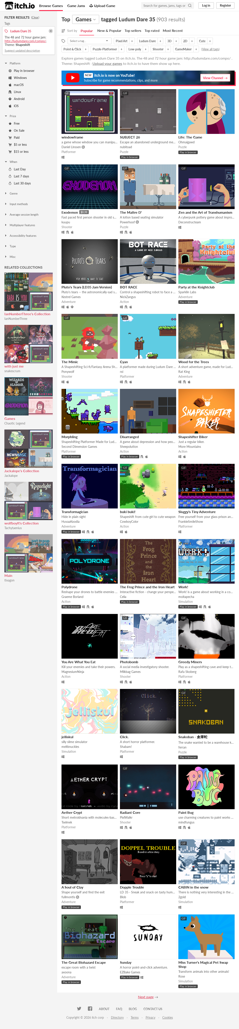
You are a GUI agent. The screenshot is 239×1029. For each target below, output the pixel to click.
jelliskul (67, 737)
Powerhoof (127, 222)
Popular (87, 31)
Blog (133, 1009)
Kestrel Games (71, 297)
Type (10, 246)
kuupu (66, 222)
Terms (135, 1017)
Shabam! (126, 747)
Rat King (184, 371)
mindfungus (186, 822)
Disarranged (129, 437)
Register (225, 5)
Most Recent (173, 30)
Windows (18, 78)
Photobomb (129, 662)
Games (9, 418)
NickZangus (128, 297)
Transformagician (75, 512)
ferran (182, 747)
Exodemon (70, 212)
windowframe (72, 137)
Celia (123, 597)
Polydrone (70, 587)
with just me (14, 366)
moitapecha (186, 597)
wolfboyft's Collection (21, 523)
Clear (35, 17)
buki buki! (128, 512)
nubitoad (126, 147)
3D (169, 41)
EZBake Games (130, 972)
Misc (10, 257)
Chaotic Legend (14, 423)
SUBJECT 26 (130, 137)
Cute (202, 41)
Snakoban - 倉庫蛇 (192, 737)
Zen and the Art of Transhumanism (205, 212)
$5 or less (18, 144)
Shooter (158, 49)
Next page (146, 997)
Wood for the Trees (193, 362)
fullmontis (68, 897)
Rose (181, 976)
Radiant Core (130, 812)
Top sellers (133, 30)
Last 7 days (19, 176)
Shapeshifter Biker (193, 437)
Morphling (70, 437)
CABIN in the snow (193, 887)
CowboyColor (129, 521)
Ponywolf (68, 371)
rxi (121, 371)
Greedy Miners (190, 662)
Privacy (150, 1017)
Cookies (167, 1017)
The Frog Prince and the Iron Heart (147, 587)
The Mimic (70, 362)
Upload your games (107, 63)
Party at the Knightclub (196, 287)
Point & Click (72, 49)
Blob (123, 897)
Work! (183, 587)
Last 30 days (20, 183)
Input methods (16, 204)
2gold (182, 897)
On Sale (16, 130)
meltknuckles (70, 747)
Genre (11, 193)
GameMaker (183, 49)
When (10, 162)
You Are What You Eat (79, 662)
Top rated (152, 30)
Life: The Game (190, 137)
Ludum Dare (147, 41)
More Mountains (189, 446)
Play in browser (21, 71)
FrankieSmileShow (190, 521)
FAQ (119, 1009)
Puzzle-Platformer (105, 49)
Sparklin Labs (187, 292)
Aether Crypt (72, 812)
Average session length (21, 214)
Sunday (125, 962)
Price (10, 116)
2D (185, 41)
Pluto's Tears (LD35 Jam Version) (87, 287)
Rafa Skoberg (187, 672)
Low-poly (135, 49)
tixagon (9, 580)
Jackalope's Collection (21, 471)
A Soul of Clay (72, 887)
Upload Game (102, 6)
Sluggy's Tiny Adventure (197, 512)
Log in (206, 5)
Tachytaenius (13, 528)
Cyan (124, 362)
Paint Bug (186, 812)
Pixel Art (121, 41)
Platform (12, 63)
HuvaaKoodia (71, 521)
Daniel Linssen (71, 147)
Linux (15, 92)
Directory (117, 1017)
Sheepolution (129, 446)
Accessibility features (20, 235)
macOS (16, 85)
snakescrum (12, 371)
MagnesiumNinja (73, 672)
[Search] (190, 5)
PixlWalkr (126, 817)
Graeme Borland (72, 597)
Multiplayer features (19, 225)
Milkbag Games (130, 672)
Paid (14, 137)
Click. (124, 737)
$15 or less (19, 151)
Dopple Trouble (132, 887)
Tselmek (67, 822)
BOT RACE (128, 287)
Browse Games (51, 6)
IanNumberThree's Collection (27, 314)
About (104, 1009)
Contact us (152, 1009)
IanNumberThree (15, 319)
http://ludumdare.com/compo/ (25, 41)
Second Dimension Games (79, 446)
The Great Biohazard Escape (84, 962)
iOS (14, 106)
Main (8, 575)
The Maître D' (131, 212)
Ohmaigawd (186, 142)
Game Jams (76, 6)
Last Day (17, 169)
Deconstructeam (189, 222)
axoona (66, 972)
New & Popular (109, 30)
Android (17, 99)
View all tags (210, 49)
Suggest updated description (22, 50)
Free (14, 123)
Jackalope (11, 475)
